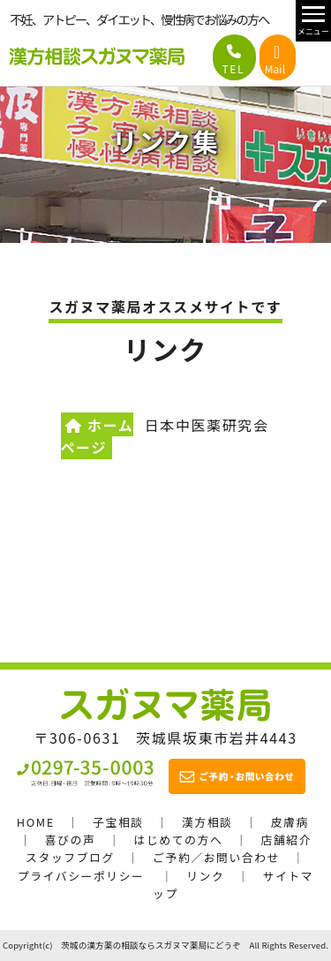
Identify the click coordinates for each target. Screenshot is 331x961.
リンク (205, 875)
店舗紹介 (286, 839)
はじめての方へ (178, 839)
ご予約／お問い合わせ (216, 857)
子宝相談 (118, 821)
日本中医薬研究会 (207, 424)
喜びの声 (70, 839)
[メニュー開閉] (313, 21)
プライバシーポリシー (81, 875)
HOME (36, 821)
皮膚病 (290, 821)
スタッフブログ (70, 857)
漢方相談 (207, 821)
